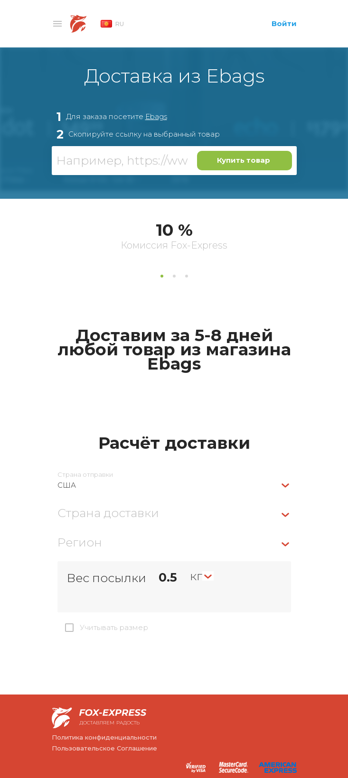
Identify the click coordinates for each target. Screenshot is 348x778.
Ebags (156, 116)
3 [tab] (186, 276)
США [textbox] (66, 485)
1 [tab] (162, 276)
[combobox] (174, 485)
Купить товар (243, 160)
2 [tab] (174, 276)
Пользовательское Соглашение (104, 748)
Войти (284, 23)
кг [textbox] (196, 576)
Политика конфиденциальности (104, 737)
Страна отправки (85, 475)
